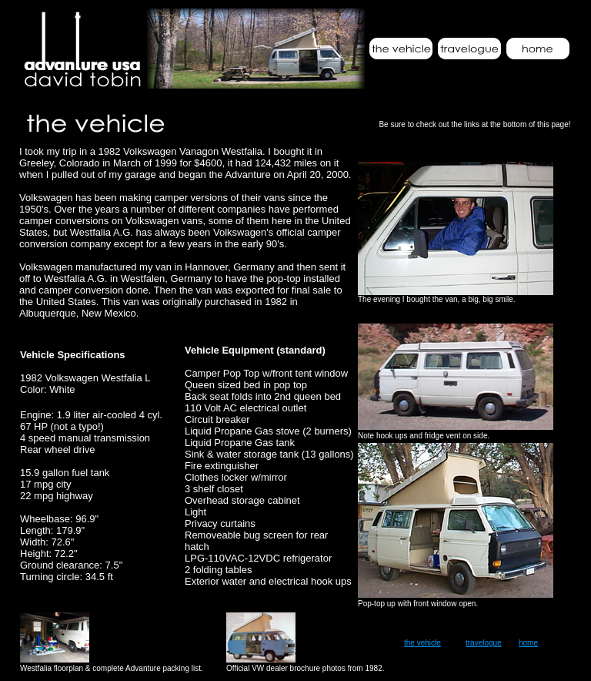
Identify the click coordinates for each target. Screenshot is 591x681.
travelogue (484, 643)
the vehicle (422, 643)
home (528, 643)
